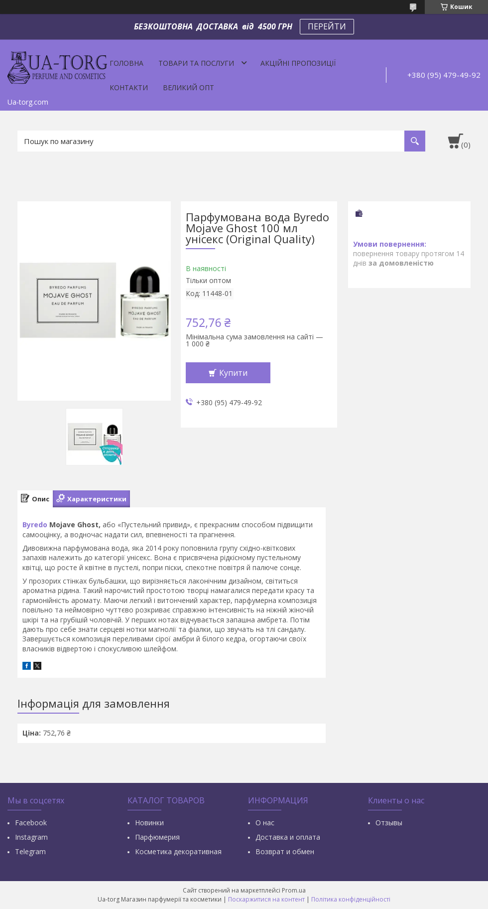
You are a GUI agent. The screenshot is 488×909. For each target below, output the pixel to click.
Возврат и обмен (284, 851)
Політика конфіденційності (350, 899)
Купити (233, 372)
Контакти (129, 87)
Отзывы (388, 822)
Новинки (149, 822)
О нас (264, 822)
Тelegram (30, 851)
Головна (126, 63)
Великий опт (188, 87)
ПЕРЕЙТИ (327, 26)
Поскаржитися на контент (266, 899)
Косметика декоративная (178, 851)
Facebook (31, 822)
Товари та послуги (196, 63)
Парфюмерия (157, 837)
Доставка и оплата (287, 837)
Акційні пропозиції (298, 63)
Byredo (34, 524)
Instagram (31, 837)
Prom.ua (294, 890)
